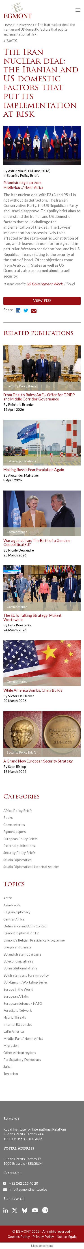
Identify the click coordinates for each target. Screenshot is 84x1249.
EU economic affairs (18, 961)
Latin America (13, 1031)
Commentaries (14, 825)
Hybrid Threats (14, 1017)
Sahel (7, 1066)
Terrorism (10, 1074)
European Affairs (16, 996)
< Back (10, 41)
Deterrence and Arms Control (25, 926)
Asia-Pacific (12, 905)
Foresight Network (17, 1010)
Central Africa (13, 919)
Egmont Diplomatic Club (21, 933)
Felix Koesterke (19, 625)
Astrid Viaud (17, 171)
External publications (19, 846)
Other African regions (19, 1053)
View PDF (42, 301)
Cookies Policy (19, 1236)
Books (8, 817)
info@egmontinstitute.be (28, 1189)
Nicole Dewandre (21, 550)
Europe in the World (18, 989)
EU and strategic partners (22, 183)
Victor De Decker (21, 696)
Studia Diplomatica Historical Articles (31, 867)
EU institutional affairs (20, 968)
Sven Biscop (17, 767)
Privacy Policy (43, 1236)
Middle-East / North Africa (23, 187)
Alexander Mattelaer (23, 475)
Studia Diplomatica (17, 860)
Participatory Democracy (22, 1059)
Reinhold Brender (21, 404)
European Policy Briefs (20, 839)
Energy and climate (17, 947)
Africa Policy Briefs (17, 811)
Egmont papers (14, 832)
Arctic (7, 898)
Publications (24, 25)
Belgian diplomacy (16, 912)
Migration (11, 1045)
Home (7, 25)
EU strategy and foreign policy (26, 975)
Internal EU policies (17, 1024)
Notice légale (67, 1236)
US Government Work (44, 284)
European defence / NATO (22, 1003)
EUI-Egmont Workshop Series (25, 982)
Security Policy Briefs (23, 175)
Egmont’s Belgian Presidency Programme (34, 940)
